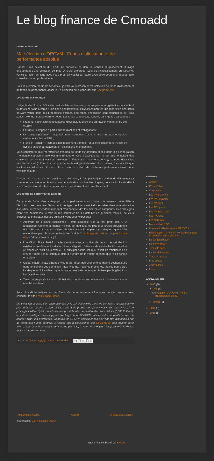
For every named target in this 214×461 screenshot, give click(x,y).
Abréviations (156, 265)
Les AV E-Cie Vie (158, 194)
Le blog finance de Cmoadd (91, 20)
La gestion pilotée (159, 239)
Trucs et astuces (158, 256)
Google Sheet (105, 89)
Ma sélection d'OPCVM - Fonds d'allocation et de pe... (169, 294)
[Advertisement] (75, 379)
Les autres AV (156, 220)
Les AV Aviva (156, 215)
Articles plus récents (28, 414)
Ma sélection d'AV (159, 224)
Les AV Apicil (156, 203)
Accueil (75, 414)
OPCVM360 (103, 322)
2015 (153, 312)
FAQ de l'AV (155, 260)
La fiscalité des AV (159, 252)
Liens (152, 269)
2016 (153, 308)
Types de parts (157, 248)
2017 (153, 284)
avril (155, 288)
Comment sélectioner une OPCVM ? (169, 228)
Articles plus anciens (121, 414)
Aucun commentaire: (58, 340)
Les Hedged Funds (47, 295)
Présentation (156, 186)
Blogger (121, 442)
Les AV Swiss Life (159, 211)
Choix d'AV (155, 190)
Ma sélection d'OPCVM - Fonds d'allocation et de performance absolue (173, 234)
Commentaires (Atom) (44, 420)
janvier (157, 301)
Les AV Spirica (157, 207)
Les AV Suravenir (158, 199)
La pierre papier (157, 244)
